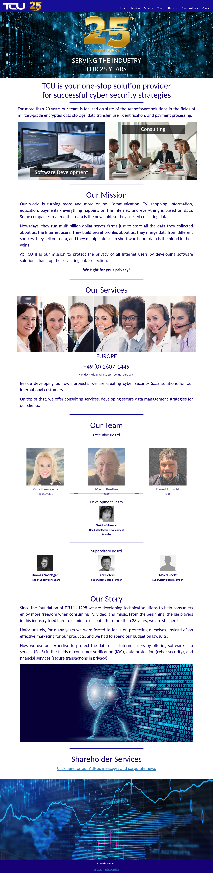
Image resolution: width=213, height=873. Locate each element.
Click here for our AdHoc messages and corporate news (106, 768)
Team (160, 8)
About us (172, 8)
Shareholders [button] (190, 8)
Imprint (98, 869)
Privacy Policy (112, 869)
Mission (135, 8)
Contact (206, 8)
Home (123, 8)
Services (148, 8)
